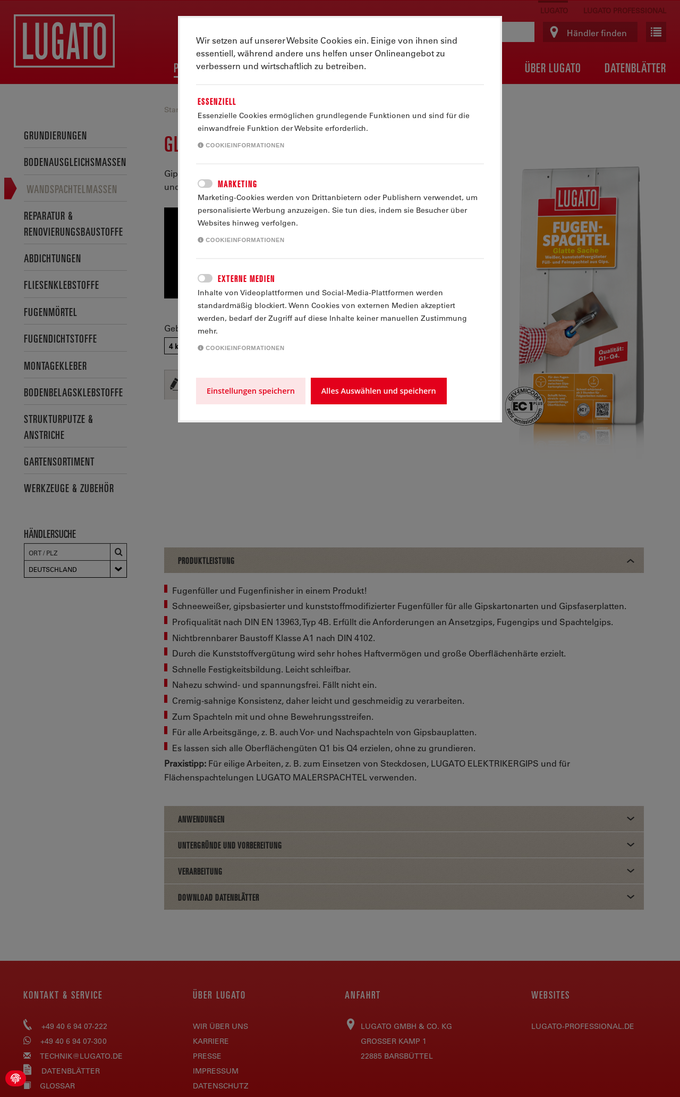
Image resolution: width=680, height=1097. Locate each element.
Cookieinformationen (241, 145)
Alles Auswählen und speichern (378, 391)
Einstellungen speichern (251, 391)
